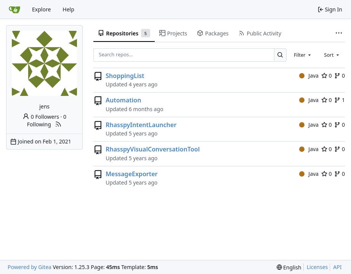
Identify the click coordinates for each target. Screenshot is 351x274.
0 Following (46, 120)
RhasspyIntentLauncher (141, 125)
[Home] (14, 9)
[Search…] (280, 55)
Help (68, 9)
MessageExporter (131, 174)
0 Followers (40, 116)
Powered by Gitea (29, 267)
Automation (123, 100)
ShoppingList (125, 76)
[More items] (339, 33)
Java (309, 75)
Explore (41, 9)
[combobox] (303, 55)
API (337, 267)
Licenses (317, 267)
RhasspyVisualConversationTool (153, 149)
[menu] (289, 267)
